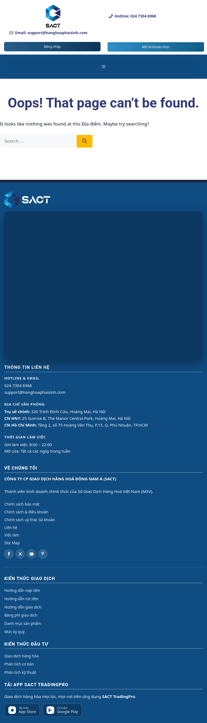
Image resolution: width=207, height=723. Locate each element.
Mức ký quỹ (14, 631)
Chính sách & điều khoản (26, 511)
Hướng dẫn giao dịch (23, 607)
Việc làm (11, 535)
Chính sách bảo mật (21, 504)
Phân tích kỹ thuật (20, 672)
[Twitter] (20, 554)
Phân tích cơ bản (19, 664)
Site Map (12, 542)
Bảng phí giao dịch (20, 615)
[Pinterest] (42, 554)
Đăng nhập (52, 46)
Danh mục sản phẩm (22, 623)
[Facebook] (8, 554)
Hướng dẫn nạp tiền (22, 590)
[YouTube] (31, 554)
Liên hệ (10, 527)
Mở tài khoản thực (156, 47)
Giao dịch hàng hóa (21, 655)
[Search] (84, 141)
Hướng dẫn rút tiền (21, 598)
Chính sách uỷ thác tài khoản (29, 519)
